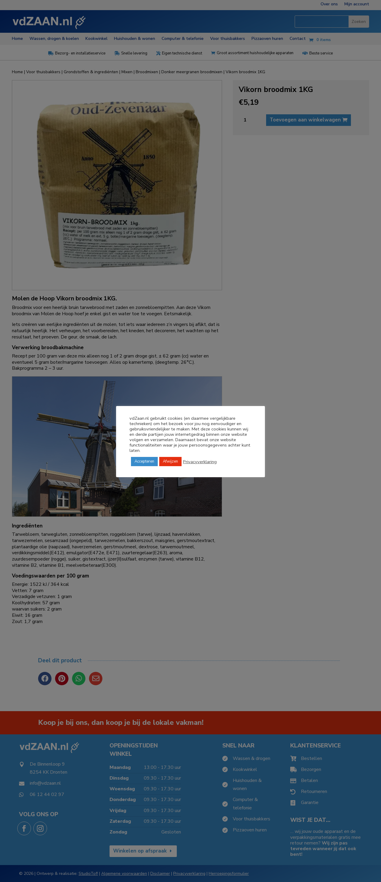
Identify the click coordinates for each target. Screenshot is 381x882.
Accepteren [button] (144, 461)
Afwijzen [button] (170, 461)
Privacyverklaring (200, 461)
